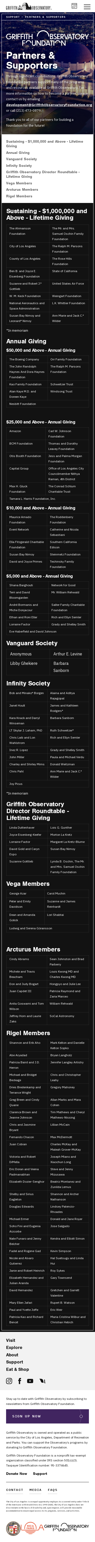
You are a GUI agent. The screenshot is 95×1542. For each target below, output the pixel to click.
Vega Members (19, 183)
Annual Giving (18, 152)
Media (35, 1490)
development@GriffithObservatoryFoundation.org (49, 104)
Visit (10, 1340)
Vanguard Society (21, 159)
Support (14, 1362)
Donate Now (16, 1473)
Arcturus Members (22, 189)
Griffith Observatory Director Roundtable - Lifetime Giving (43, 174)
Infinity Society (19, 165)
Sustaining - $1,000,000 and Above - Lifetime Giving (44, 143)
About (12, 1355)
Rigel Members (19, 196)
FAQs (53, 1490)
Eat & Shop (17, 1369)
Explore (14, 1347)
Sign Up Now (26, 1416)
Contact (14, 1490)
